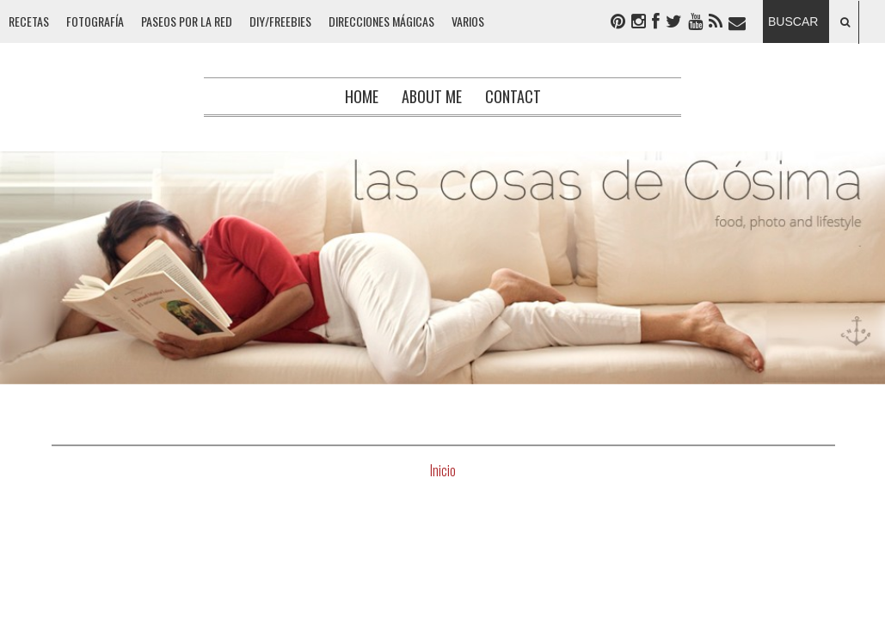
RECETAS (29, 21)
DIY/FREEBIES (280, 21)
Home (361, 96)
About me (432, 96)
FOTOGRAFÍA (95, 21)
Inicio (443, 470)
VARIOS (468, 21)
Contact (513, 96)
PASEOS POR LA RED (186, 21)
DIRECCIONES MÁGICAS (381, 21)
